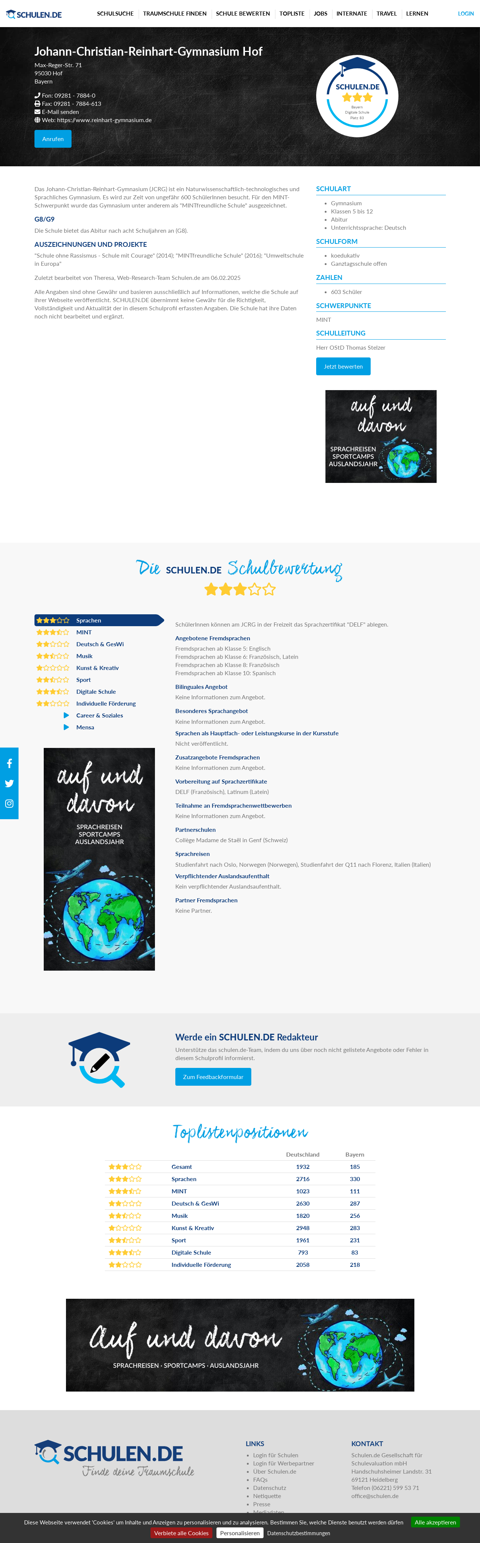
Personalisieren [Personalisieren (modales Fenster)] (240, 1532)
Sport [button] (63, 680)
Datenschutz (269, 1487)
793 (303, 1252)
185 (355, 1166)
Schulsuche (115, 13)
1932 (302, 1166)
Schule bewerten (243, 13)
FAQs (260, 1479)
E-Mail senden (60, 111)
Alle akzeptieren (435, 1522)
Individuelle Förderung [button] (86, 703)
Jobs (320, 13)
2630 (302, 1203)
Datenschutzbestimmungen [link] (298, 1533)
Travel (387, 13)
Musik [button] (64, 656)
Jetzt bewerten (343, 366)
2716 (302, 1178)
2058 (302, 1264)
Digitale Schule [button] (76, 691)
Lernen (417, 13)
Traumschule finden (175, 13)
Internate (352, 13)
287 (355, 1203)
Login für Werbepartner (283, 1463)
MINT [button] (64, 632)
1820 (302, 1215)
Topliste (292, 13)
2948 (302, 1227)
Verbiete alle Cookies (181, 1532)
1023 (302, 1190)
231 (355, 1239)
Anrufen (53, 138)
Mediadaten (268, 1512)
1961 (302, 1239)
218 (355, 1264)
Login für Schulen (275, 1454)
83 (354, 1252)
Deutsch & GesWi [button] (80, 644)
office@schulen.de (374, 1495)
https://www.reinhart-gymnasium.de (104, 119)
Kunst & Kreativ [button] (77, 668)
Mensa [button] (65, 727)
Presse (261, 1503)
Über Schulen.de (274, 1471)
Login (466, 13)
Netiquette (267, 1495)
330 (355, 1178)
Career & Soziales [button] (79, 715)
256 (355, 1215)
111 (355, 1190)
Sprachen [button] (68, 620)
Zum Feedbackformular (213, 1076)
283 (355, 1227)
